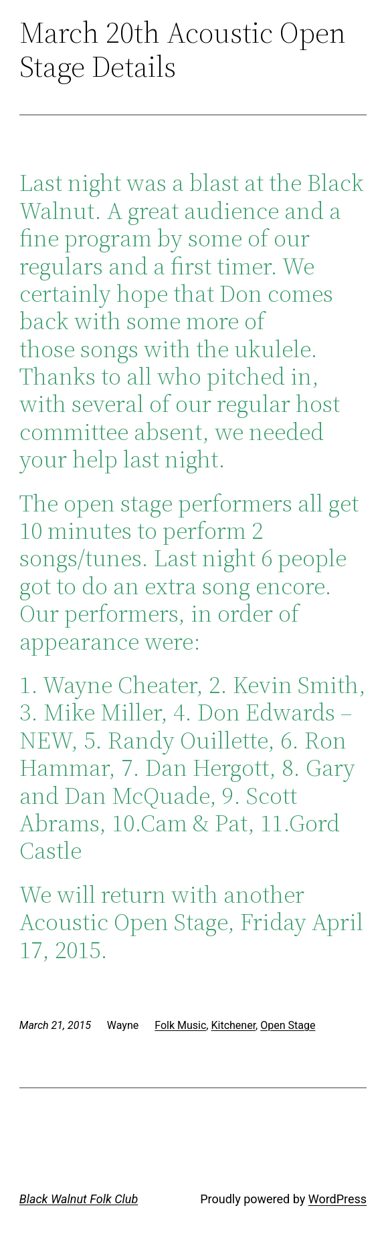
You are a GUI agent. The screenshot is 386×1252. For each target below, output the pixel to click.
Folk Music (180, 1025)
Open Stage (287, 1025)
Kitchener (233, 1025)
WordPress (337, 1199)
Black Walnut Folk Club (78, 1199)
